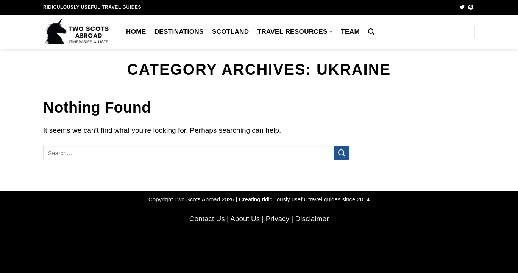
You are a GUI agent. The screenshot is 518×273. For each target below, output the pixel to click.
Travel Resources (294, 31)
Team (350, 31)
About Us (245, 219)
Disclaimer (312, 219)
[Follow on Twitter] (462, 8)
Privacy (277, 219)
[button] (371, 31)
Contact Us (207, 219)
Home (136, 31)
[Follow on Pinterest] (470, 8)
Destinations (179, 31)
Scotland (230, 31)
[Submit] (341, 153)
